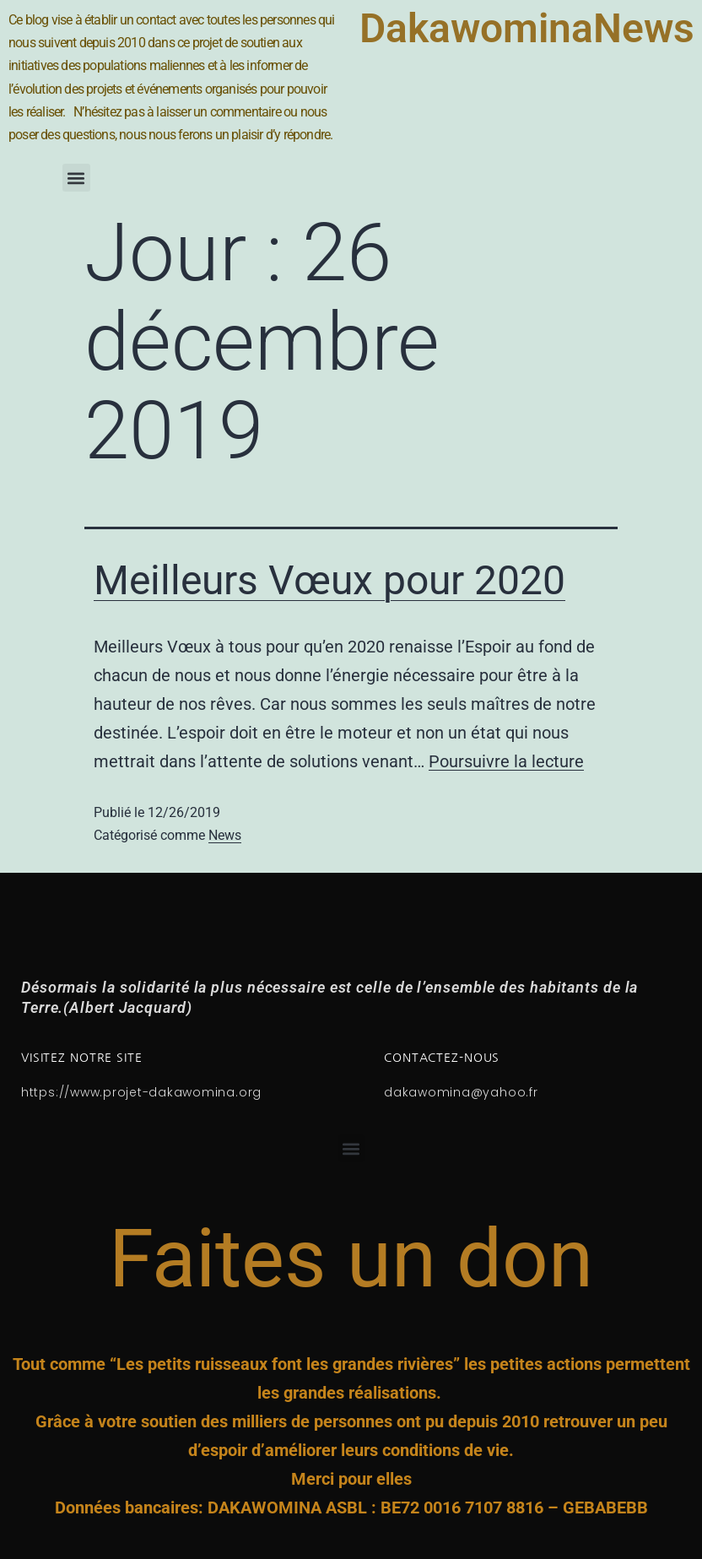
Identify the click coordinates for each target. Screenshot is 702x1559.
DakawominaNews (526, 28)
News (224, 835)
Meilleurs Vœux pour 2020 (329, 580)
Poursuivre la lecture (506, 761)
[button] (76, 178)
